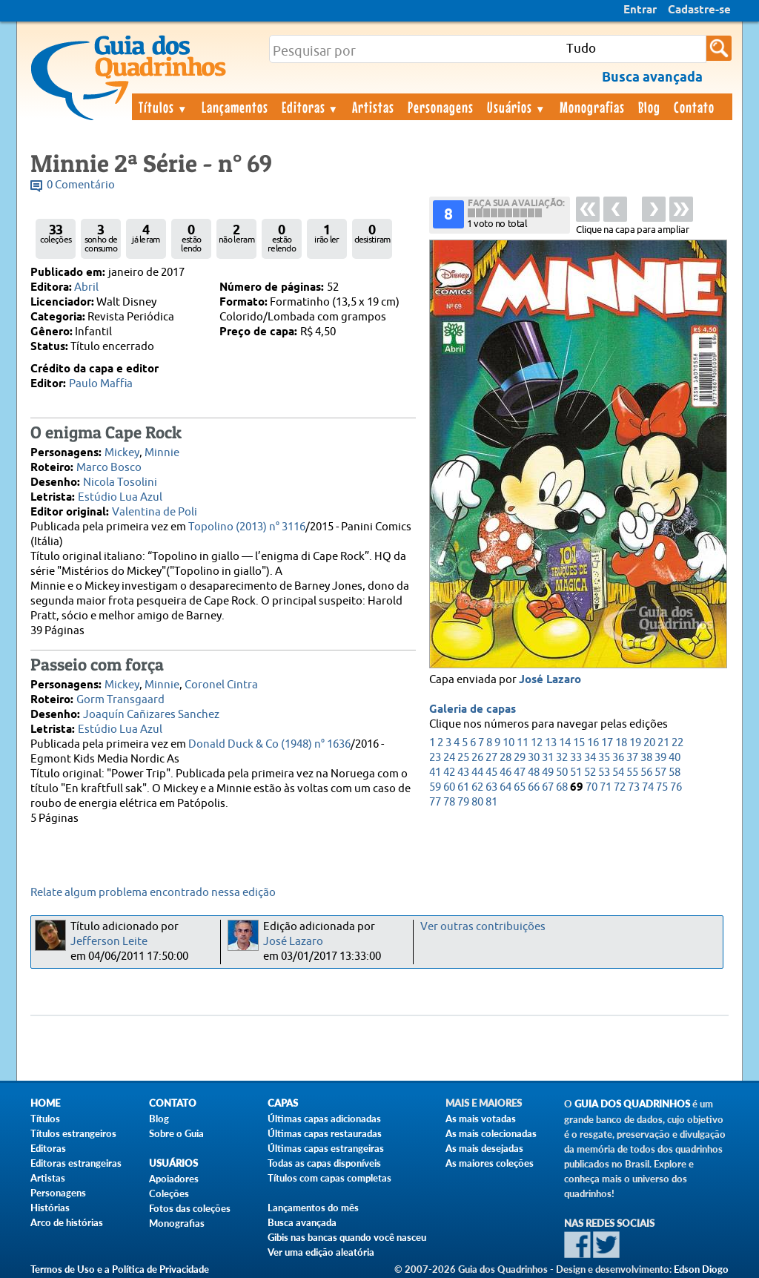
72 (620, 787)
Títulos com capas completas (329, 1178)
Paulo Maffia (101, 384)
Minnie (162, 453)
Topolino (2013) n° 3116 (246, 527)
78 (449, 802)
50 (562, 772)
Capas (283, 1103)
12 (537, 743)
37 (632, 758)
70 (591, 787)
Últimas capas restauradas (325, 1133)
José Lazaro (550, 680)
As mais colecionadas (491, 1133)
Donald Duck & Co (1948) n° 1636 (269, 744)
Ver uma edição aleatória (321, 1252)
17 (607, 743)
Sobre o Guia (176, 1133)
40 (674, 758)
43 (463, 772)
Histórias (50, 1207)
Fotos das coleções (190, 1208)
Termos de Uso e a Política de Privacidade (119, 1269)
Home (45, 1103)
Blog (649, 107)
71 (605, 787)
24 (449, 758)
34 (590, 758)
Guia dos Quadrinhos (632, 1104)
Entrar (640, 10)
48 (534, 772)
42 (449, 772)
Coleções (169, 1193)
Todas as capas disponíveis (324, 1163)
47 (520, 772)
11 (522, 743)
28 (505, 758)
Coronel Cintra (221, 685)
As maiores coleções (489, 1163)
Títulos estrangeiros (73, 1133)
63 (491, 787)
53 (604, 772)
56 (646, 772)
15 (579, 743)
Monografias (592, 107)
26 (477, 758)
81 (491, 802)
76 (676, 787)
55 (632, 772)
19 (635, 743)
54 (618, 772)
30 (534, 758)
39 (660, 758)
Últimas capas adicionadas (324, 1118)
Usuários (516, 107)
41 (435, 772)
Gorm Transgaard (120, 700)
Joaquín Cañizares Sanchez (151, 715)
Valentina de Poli (154, 512)
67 (548, 787)
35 (604, 758)
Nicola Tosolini (120, 482)
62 (477, 787)
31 (548, 758)
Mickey (122, 453)
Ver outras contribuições (483, 927)
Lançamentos (235, 107)
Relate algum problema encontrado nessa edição (153, 893)
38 (646, 758)
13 (551, 743)
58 (674, 772)
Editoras (310, 107)
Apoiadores (174, 1179)
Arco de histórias (66, 1222)
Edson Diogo (701, 1269)
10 (508, 743)
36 (618, 758)
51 (576, 772)
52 (590, 772)
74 (648, 787)
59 (435, 787)
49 (548, 772)
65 (520, 787)
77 (435, 802)
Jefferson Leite (109, 942)
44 (477, 772)
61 (463, 787)
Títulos (163, 107)
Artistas (373, 107)
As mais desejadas (484, 1148)
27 (491, 758)
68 (562, 787)
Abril (86, 287)
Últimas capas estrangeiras (326, 1148)
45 (491, 772)
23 (435, 758)
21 (663, 743)
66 (534, 787)
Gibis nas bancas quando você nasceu (347, 1237)
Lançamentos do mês (313, 1207)
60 (449, 787)
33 (576, 758)
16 (593, 743)
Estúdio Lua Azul (120, 497)
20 (649, 743)
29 (520, 758)
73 (634, 787)
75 (662, 787)
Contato (694, 107)
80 (477, 802)
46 (505, 772)
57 (660, 772)
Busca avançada (302, 1222)
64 (505, 787)
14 (565, 743)
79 (463, 802)
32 (562, 758)
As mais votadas (480, 1118)
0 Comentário (81, 185)
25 (463, 758)
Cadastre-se (699, 10)
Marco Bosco (109, 468)
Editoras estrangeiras (76, 1163)
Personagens (441, 107)
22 (677, 743)
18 (621, 743)
